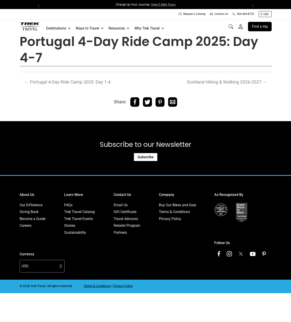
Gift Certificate (125, 212)
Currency (27, 254)
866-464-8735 (243, 14)
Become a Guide (32, 219)
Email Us (121, 205)
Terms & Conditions (174, 212)
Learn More (73, 195)
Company (166, 195)
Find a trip (260, 26)
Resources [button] (119, 28)
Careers (26, 225)
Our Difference (31, 205)
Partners (120, 232)
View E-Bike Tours (163, 4)
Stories (69, 225)
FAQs (68, 205)
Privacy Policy (170, 219)
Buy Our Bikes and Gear (177, 205)
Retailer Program (127, 225)
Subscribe (146, 157)
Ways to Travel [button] (90, 28)
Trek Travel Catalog (79, 212)
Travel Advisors (126, 219)
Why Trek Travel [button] (149, 28)
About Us (27, 195)
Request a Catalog (192, 14)
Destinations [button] (58, 28)
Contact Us (219, 14)
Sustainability (75, 232)
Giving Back (29, 212)
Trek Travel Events (78, 219)
